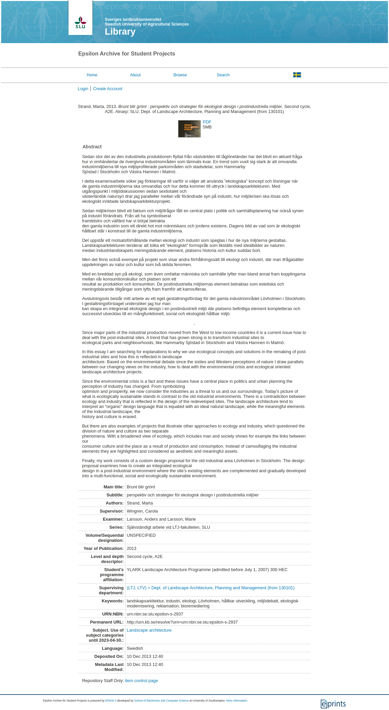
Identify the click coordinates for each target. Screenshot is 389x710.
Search (223, 75)
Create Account (108, 88)
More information (236, 700)
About (135, 75)
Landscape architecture (149, 630)
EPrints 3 (110, 700)
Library (120, 32)
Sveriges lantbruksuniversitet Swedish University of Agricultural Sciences (147, 22)
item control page (141, 680)
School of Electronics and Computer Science (161, 700)
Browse (180, 75)
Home (92, 75)
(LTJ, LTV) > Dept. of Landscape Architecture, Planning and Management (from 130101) (211, 587)
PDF (207, 121)
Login (83, 88)
